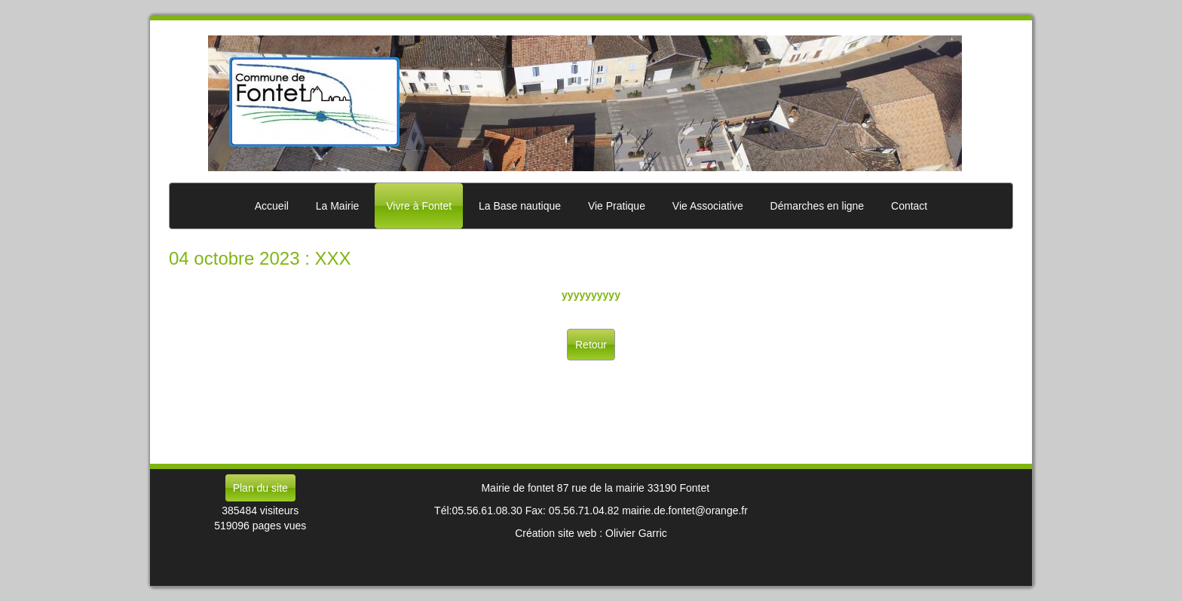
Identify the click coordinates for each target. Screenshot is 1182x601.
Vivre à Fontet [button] (419, 206)
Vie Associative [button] (707, 206)
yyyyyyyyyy (591, 295)
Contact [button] (909, 206)
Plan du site (260, 488)
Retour (591, 345)
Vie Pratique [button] (616, 206)
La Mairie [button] (338, 206)
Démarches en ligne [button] (817, 206)
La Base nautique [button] (520, 206)
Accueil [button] (272, 206)
